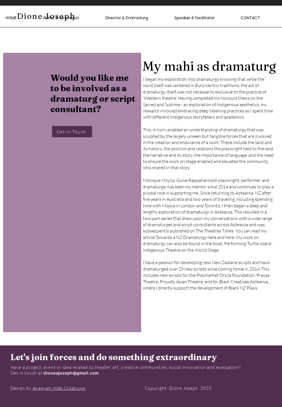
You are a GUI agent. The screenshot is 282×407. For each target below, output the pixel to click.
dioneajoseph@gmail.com (71, 372)
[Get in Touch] (72, 131)
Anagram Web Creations (59, 388)
